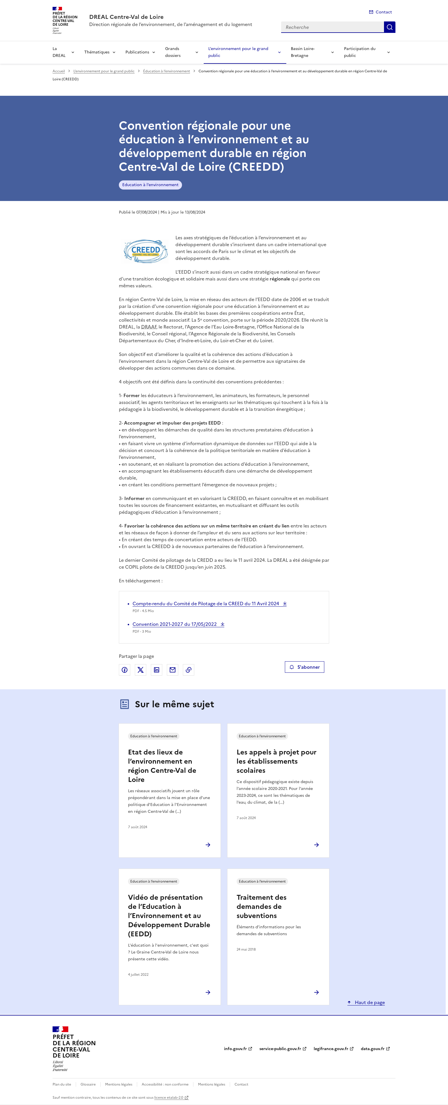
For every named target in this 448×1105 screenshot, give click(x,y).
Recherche (389, 27)
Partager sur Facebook (124, 670)
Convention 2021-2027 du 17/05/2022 (175, 624)
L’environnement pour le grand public (238, 52)
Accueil (59, 71)
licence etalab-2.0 (168, 1097)
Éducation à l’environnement (166, 71)
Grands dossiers (173, 52)
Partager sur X (140, 670)
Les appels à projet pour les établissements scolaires (277, 761)
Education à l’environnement (150, 185)
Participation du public (359, 52)
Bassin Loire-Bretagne (303, 52)
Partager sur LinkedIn (156, 670)
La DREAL (59, 52)
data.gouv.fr (373, 1049)
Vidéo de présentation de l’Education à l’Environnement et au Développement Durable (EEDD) (169, 915)
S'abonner (304, 667)
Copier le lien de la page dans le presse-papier (188, 670)
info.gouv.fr (235, 1049)
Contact (384, 12)
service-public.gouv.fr (280, 1049)
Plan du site (62, 1084)
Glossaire (88, 1084)
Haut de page (369, 1002)
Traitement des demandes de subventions (262, 906)
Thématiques (96, 52)
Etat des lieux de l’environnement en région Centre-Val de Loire (162, 766)
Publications (137, 52)
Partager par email (172, 670)
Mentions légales (118, 1084)
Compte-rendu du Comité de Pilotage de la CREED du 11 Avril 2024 (206, 603)
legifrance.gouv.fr (331, 1049)
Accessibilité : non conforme (165, 1084)
